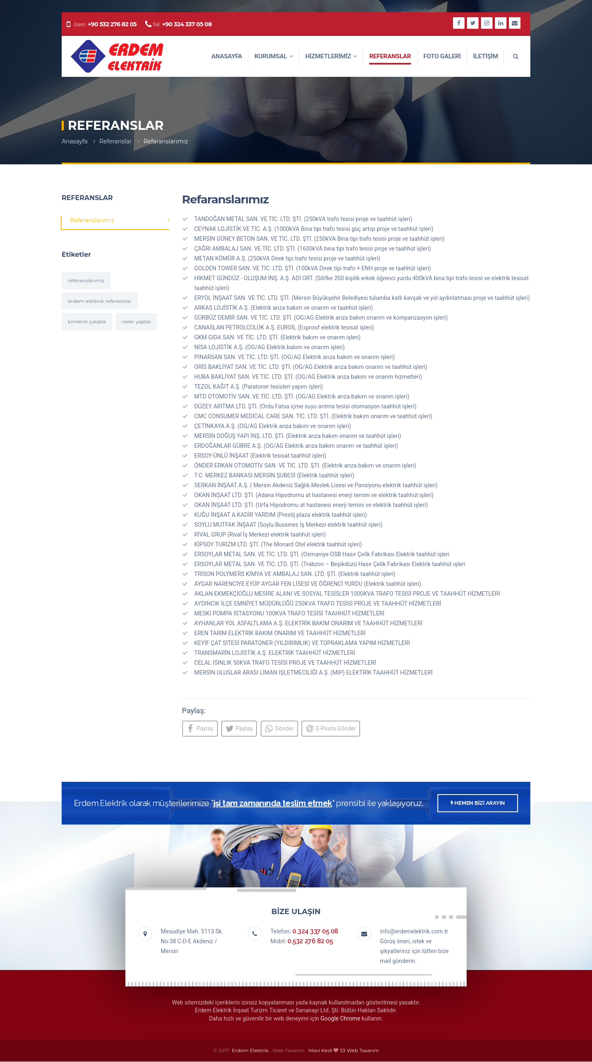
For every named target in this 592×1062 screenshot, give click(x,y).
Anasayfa (75, 141)
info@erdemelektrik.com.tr (414, 931)
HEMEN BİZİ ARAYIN (478, 803)
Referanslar (115, 141)
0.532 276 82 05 (310, 941)
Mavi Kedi (320, 1051)
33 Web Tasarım (359, 1051)
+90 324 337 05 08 (187, 24)
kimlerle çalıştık (87, 321)
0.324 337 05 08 (315, 931)
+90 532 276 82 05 (112, 24)
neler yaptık (136, 321)
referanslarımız (86, 280)
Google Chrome (341, 1019)
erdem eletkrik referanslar (100, 301)
